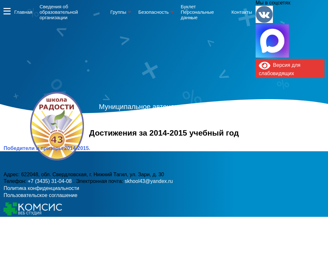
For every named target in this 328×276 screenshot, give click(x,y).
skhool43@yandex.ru (234, 139)
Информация (7, 11)
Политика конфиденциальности (41, 188)
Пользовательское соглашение (40, 195)
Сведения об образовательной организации (59, 12)
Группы (118, 12)
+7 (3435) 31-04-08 (142, 139)
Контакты (241, 12)
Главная (23, 12)
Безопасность (153, 12)
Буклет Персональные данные (197, 12)
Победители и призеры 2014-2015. (47, 148)
